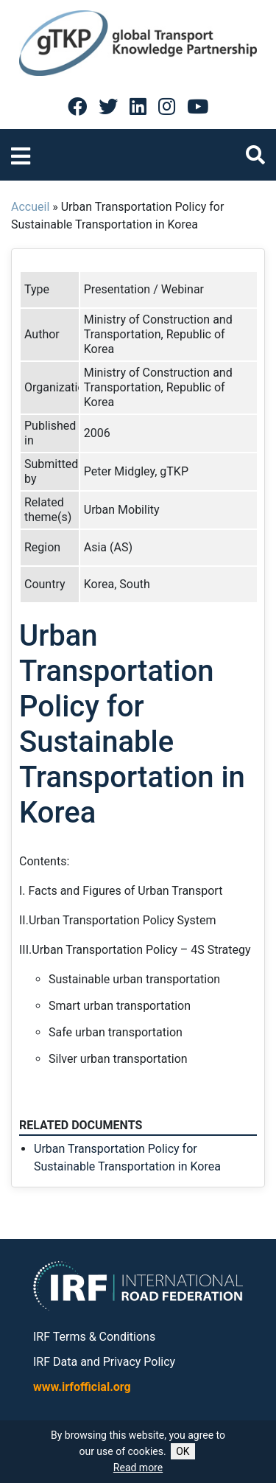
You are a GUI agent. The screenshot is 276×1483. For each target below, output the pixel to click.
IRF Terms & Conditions (94, 1337)
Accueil (30, 207)
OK (182, 1451)
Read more (138, 1467)
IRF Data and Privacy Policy (104, 1362)
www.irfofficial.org (82, 1387)
